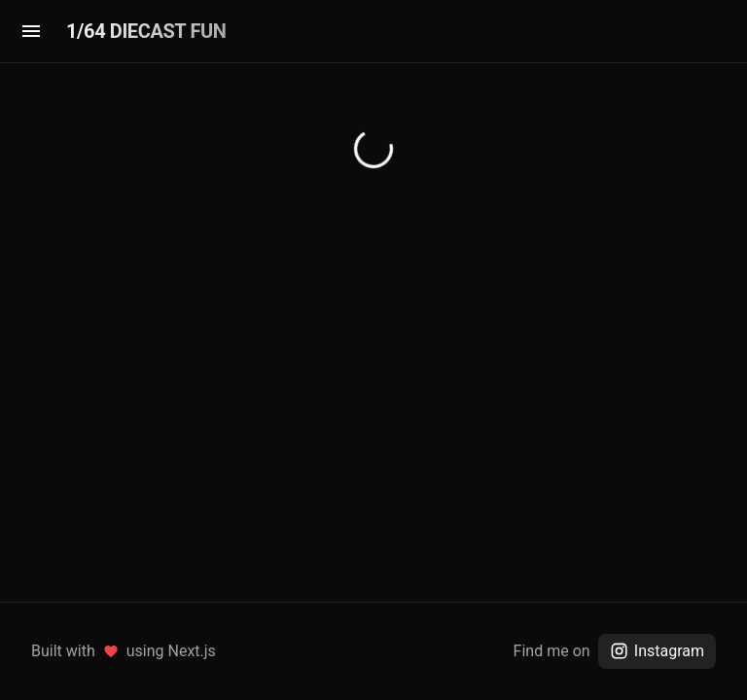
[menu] (31, 31)
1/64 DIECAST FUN (146, 31)
